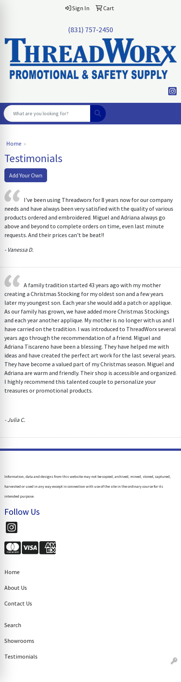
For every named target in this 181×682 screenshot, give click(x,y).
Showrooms (19, 640)
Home (14, 143)
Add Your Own (25, 175)
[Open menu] (166, 113)
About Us (15, 587)
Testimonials (21, 656)
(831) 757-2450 (90, 29)
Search (12, 625)
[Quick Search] (47, 113)
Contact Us (18, 603)
